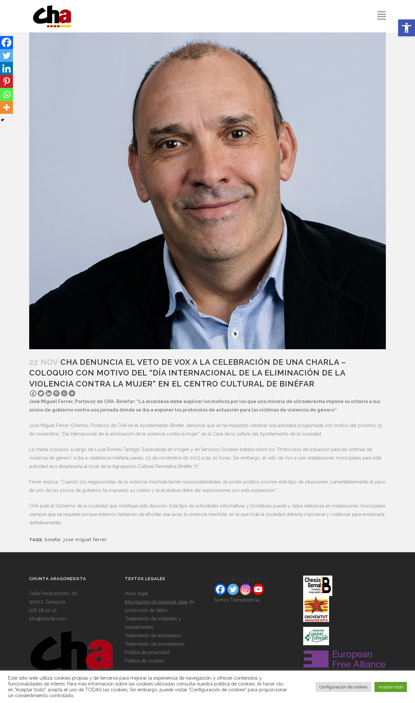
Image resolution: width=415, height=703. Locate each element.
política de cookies (234, 683)
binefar (53, 539)
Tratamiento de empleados (153, 635)
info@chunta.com (47, 618)
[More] (72, 393)
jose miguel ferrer (85, 539)
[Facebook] (33, 393)
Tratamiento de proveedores (155, 644)
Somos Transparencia (236, 599)
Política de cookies (144, 660)
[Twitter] (41, 393)
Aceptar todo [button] (390, 687)
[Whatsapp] (64, 393)
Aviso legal (136, 593)
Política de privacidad (147, 652)
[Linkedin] (48, 393)
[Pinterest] (56, 393)
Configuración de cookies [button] (343, 687)
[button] (406, 27)
